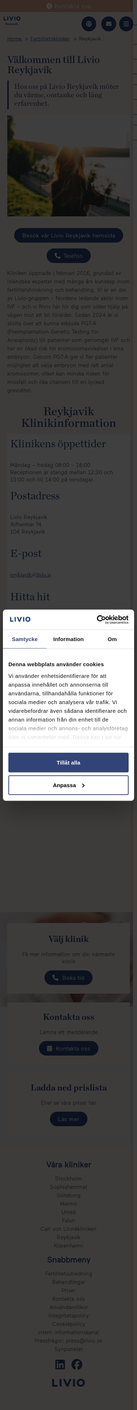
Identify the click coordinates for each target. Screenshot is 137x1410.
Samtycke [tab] (25, 639)
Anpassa (69, 785)
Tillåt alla (68, 762)
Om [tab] (112, 639)
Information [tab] (68, 639)
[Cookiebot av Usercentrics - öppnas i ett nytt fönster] (98, 619)
